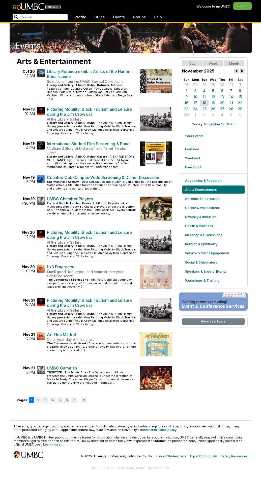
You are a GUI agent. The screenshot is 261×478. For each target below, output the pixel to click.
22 (240, 103)
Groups (139, 17)
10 (195, 97)
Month (234, 63)
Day (192, 63)
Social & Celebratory (201, 262)
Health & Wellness (199, 226)
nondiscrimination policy (158, 430)
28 (204, 85)
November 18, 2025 (219, 124)
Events (119, 17)
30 (222, 85)
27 (195, 85)
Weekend (192, 158)
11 (204, 97)
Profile (80, 17)
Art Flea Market (61, 334)
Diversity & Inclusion (200, 217)
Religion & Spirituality (201, 244)
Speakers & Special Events (205, 271)
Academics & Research (203, 180)
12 (213, 97)
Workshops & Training (202, 280)
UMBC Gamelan (62, 368)
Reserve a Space (213, 321)
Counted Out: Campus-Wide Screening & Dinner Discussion (103, 177)
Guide (99, 17)
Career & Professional (202, 208)
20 (222, 103)
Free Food (193, 167)
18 (204, 103)
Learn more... (53, 444)
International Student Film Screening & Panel (89, 143)
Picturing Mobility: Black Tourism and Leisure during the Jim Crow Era (89, 112)
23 (186, 109)
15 (240, 97)
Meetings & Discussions (203, 235)
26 (186, 85)
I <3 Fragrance (60, 266)
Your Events (194, 136)
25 (204, 109)
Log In (242, 6)
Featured (192, 149)
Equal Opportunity (203, 456)
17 (195, 103)
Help (158, 17)
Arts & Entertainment (201, 190)
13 (222, 97)
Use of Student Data (171, 456)
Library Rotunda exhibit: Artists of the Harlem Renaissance (89, 74)
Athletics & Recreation (202, 199)
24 (195, 109)
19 (213, 103)
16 (186, 103)
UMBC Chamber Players (70, 198)
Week (213, 63)
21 (231, 103)
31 (231, 85)
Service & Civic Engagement (207, 253)
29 (213, 85)
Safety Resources (234, 456)
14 (231, 97)
